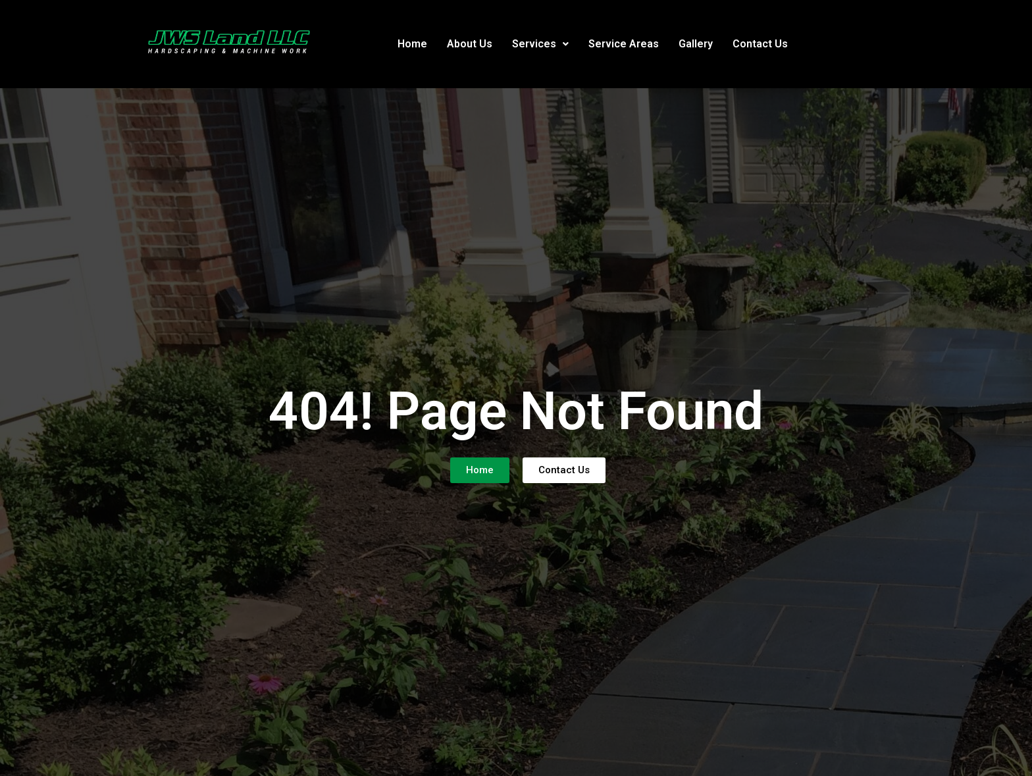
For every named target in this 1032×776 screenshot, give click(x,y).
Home (412, 44)
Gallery (696, 44)
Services (540, 44)
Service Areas (623, 44)
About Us (469, 44)
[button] (540, 44)
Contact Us (760, 44)
